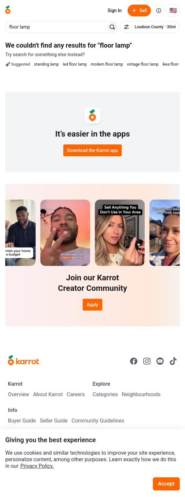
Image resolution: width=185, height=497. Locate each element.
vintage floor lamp (142, 64)
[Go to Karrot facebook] (134, 361)
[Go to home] (7, 10)
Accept (166, 484)
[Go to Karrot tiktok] (173, 361)
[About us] (159, 10)
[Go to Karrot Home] (23, 361)
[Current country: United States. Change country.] (173, 10)
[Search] (112, 27)
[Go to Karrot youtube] (160, 361)
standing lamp (46, 64)
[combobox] (56, 27)
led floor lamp (75, 64)
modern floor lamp (107, 64)
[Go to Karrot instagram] (147, 361)
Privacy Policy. (37, 466)
